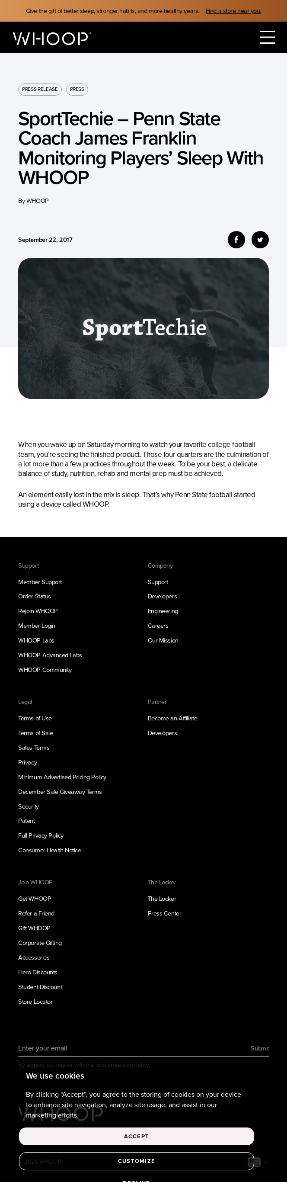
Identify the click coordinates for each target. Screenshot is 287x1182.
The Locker (162, 898)
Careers (158, 625)
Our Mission (163, 640)
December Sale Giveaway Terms (60, 792)
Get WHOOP (34, 898)
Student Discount (40, 987)
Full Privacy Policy (41, 835)
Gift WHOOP (34, 928)
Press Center (165, 913)
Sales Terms (33, 747)
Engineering (163, 611)
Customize (137, 1168)
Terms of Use (35, 718)
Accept (137, 1144)
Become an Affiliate (173, 718)
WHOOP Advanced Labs (50, 655)
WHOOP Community (44, 670)
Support (158, 582)
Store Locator (35, 1001)
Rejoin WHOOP (38, 611)
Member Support (40, 582)
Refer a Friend (36, 913)
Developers (162, 596)
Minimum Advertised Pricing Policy (62, 777)
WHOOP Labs (36, 640)
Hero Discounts (37, 972)
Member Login (36, 625)
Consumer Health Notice (49, 850)
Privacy (27, 762)
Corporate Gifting (40, 943)
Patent (26, 820)
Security (28, 806)
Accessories (33, 957)
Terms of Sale (35, 733)
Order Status (34, 596)
